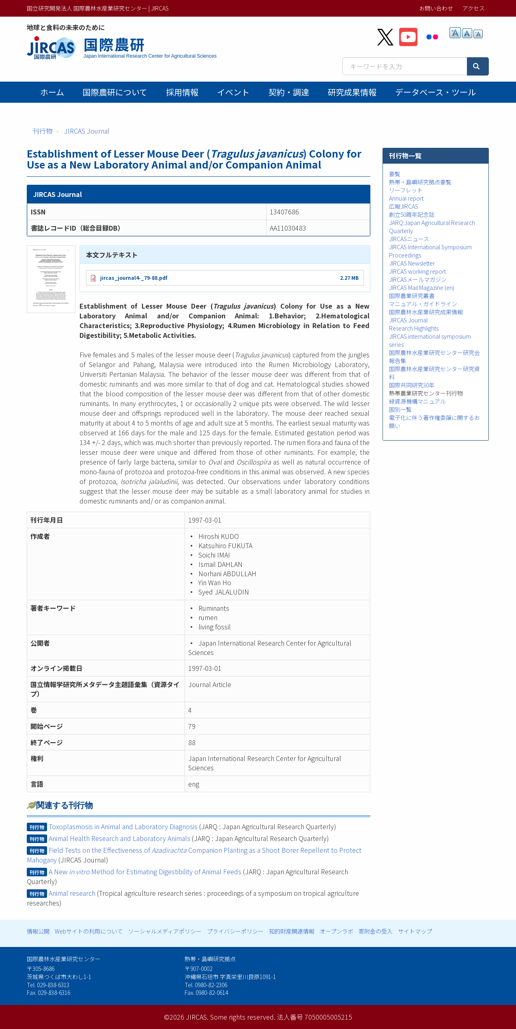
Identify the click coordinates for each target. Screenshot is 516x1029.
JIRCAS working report (417, 271)
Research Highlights (414, 328)
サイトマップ (415, 931)
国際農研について (115, 92)
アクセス (473, 8)
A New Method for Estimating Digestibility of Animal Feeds (145, 871)
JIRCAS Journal (87, 131)
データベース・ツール (435, 92)
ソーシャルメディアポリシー (165, 931)
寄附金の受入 (376, 931)
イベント (233, 92)
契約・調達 (289, 92)
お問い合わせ (436, 8)
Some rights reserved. (242, 1017)
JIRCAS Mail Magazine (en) (421, 287)
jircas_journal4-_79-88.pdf (133, 277)
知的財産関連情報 (291, 931)
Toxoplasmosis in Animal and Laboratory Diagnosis (123, 826)
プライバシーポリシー (235, 931)
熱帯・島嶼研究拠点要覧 (420, 182)
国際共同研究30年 (411, 385)
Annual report (406, 198)
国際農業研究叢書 (411, 296)
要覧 (394, 174)
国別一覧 (400, 409)
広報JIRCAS (403, 206)
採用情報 (182, 92)
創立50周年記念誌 (411, 214)
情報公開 (38, 931)
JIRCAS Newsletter (412, 263)
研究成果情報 (352, 92)
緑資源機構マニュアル (417, 401)
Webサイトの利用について (89, 931)
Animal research (72, 893)
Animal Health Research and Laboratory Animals (119, 838)
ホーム (52, 92)
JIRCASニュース (409, 239)
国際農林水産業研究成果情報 (426, 312)
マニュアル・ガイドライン (423, 304)
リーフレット (406, 190)
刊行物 (42, 131)
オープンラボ (336, 931)
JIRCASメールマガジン (418, 279)
